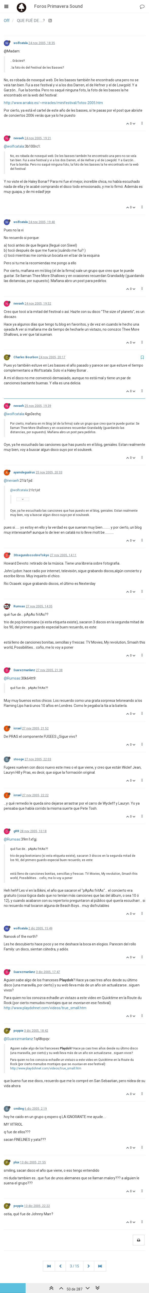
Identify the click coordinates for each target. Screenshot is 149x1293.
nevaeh (18, 138)
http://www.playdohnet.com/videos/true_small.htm (45, 1008)
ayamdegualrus (24, 472)
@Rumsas (12, 678)
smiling (18, 1108)
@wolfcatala (14, 146)
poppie (18, 1030)
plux (16, 1162)
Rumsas (19, 606)
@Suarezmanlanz (18, 1039)
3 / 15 (74, 1266)
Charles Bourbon (25, 357)
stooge (18, 759)
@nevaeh (11, 481)
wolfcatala (20, 43)
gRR (16, 831)
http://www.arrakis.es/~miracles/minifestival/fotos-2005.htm (53, 103)
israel (17, 728)
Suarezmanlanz (24, 670)
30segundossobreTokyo (31, 555)
